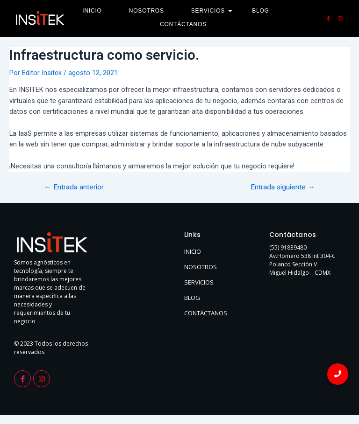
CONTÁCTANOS (205, 313)
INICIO (192, 251)
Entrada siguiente (283, 187)
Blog (260, 10)
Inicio (91, 10)
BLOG (192, 297)
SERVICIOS (199, 282)
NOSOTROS (200, 267)
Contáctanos (183, 24)
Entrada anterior (74, 187)
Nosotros (146, 10)
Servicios (211, 10)
